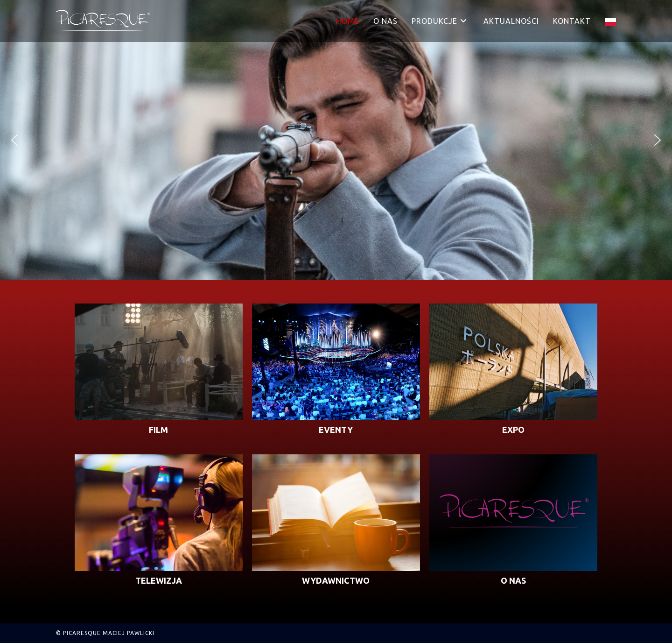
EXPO (513, 429)
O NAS (513, 580)
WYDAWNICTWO (336, 580)
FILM (158, 429)
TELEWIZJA (158, 580)
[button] (14, 140)
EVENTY (336, 429)
